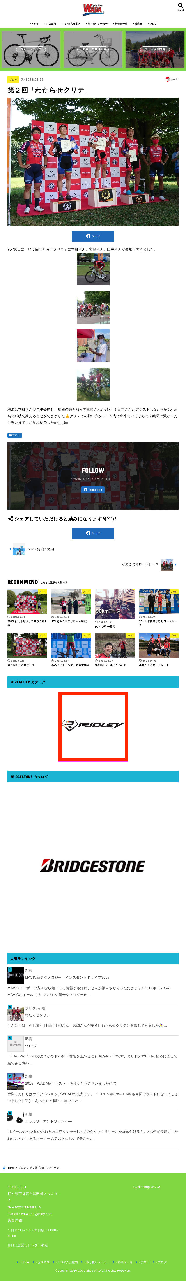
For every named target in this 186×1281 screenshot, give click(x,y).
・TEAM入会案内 (70, 23)
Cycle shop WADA (146, 1187)
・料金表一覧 (119, 23)
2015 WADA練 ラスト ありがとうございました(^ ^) (70, 1083)
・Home (34, 23)
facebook (95, 489)
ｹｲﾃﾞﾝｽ (30, 1046)
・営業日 (137, 23)
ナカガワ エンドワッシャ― (48, 1121)
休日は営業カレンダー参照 (28, 1245)
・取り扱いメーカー (96, 23)
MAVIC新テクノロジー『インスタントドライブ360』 (68, 977)
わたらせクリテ (37, 1015)
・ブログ (152, 23)
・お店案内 (50, 23)
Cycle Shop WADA (90, 1270)
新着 (28, 970)
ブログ (13, 79)
